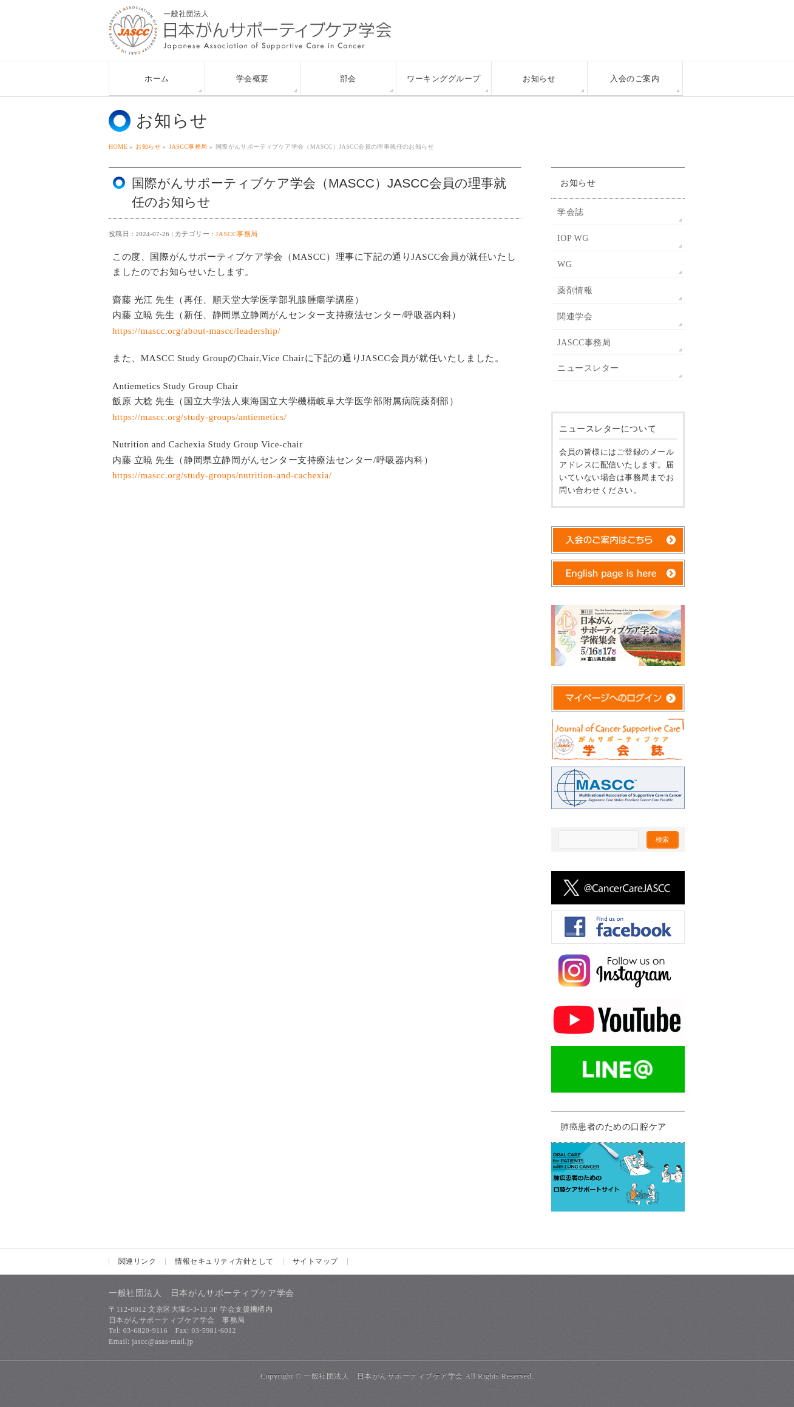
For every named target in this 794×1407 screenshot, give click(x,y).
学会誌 (570, 212)
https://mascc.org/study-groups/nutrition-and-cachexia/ (222, 475)
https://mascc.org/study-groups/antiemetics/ (199, 417)
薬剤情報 (574, 290)
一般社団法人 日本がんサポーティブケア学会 (383, 1376)
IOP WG (573, 238)
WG (564, 264)
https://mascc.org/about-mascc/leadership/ (196, 331)
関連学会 (574, 316)
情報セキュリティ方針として (224, 1261)
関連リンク (137, 1261)
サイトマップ (315, 1261)
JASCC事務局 (236, 233)
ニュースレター (588, 368)
